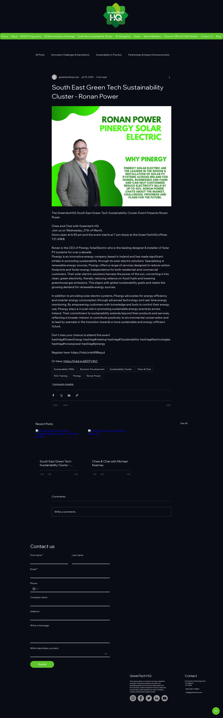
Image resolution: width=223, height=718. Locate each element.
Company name (38, 597)
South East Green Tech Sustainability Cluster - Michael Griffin (55, 463)
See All (183, 423)
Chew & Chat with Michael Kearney (110, 463)
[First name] (48, 561)
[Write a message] (70, 635)
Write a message (39, 625)
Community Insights (63, 384)
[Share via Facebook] (53, 395)
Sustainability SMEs (64, 369)
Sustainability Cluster (121, 369)
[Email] (69, 575)
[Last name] (90, 561)
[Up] (216, 711)
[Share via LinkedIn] (69, 395)
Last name (77, 555)
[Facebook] (141, 698)
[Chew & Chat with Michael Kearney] (111, 442)
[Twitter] (149, 698)
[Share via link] (77, 395)
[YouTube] (164, 698)
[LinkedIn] (157, 698)
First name (36, 555)
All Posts (40, 54)
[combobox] (70, 654)
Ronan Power (94, 375)
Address (35, 611)
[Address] (69, 617)
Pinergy (77, 375)
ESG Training (60, 375)
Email (33, 569)
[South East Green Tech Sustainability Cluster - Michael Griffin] (59, 442)
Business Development (92, 369)
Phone (33, 583)
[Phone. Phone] (73, 589)
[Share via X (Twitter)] (61, 395)
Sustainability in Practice (109, 54)
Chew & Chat (144, 369)
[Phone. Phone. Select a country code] (35, 589)
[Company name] (69, 603)
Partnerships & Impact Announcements (149, 54)
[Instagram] (133, 698)
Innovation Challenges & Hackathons (70, 54)
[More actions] (169, 77)
